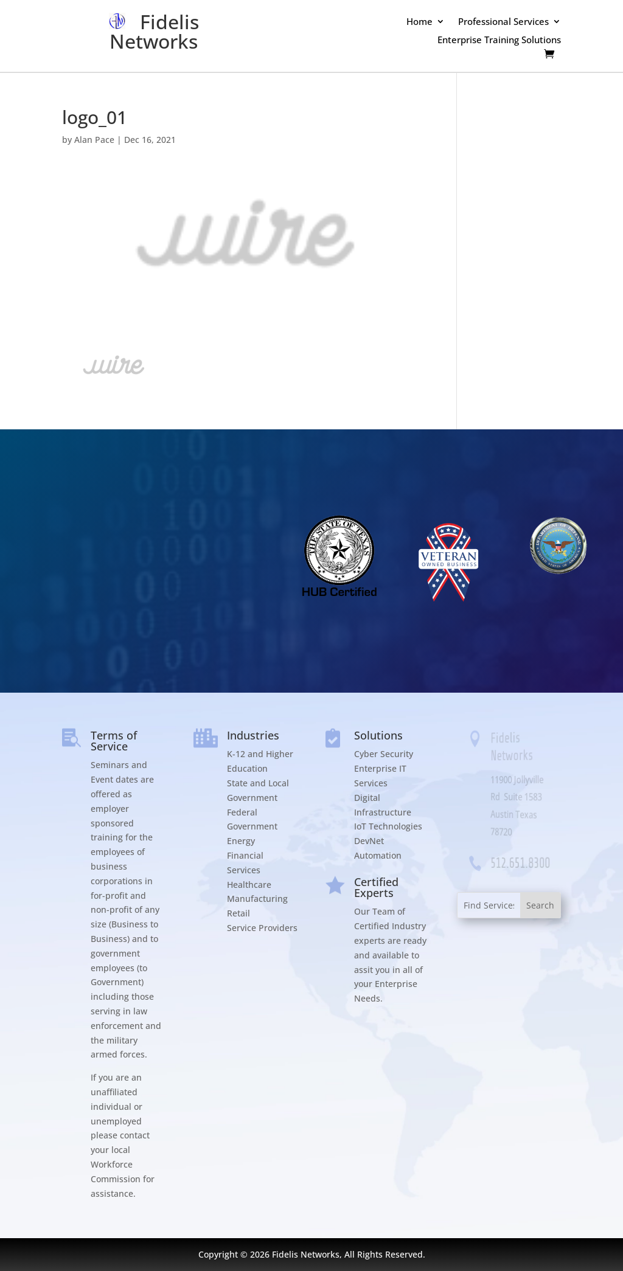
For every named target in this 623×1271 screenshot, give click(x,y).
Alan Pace (94, 139)
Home (419, 22)
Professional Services (503, 22)
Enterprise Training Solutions (499, 40)
